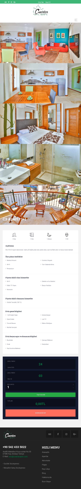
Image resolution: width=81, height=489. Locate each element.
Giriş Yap (41, 2)
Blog (44, 473)
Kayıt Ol (47, 2)
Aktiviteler (46, 460)
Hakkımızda (46, 477)
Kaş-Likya (46, 469)
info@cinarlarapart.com (18, 456)
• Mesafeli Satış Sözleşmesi (14, 468)
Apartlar (45, 456)
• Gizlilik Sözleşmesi (11, 464)
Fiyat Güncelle (41, 395)
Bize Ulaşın (46, 481)
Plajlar (44, 465)
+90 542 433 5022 (14, 447)
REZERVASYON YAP (40, 413)
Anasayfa (45, 452)
